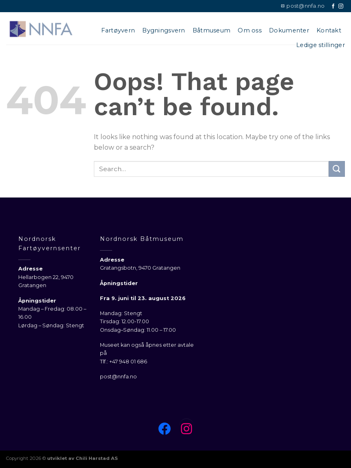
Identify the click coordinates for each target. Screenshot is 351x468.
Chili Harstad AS (97, 458)
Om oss (250, 30)
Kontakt (328, 30)
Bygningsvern (163, 30)
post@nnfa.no (118, 377)
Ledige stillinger (320, 45)
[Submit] (337, 169)
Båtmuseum (212, 30)
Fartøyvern (118, 30)
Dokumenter (289, 30)
